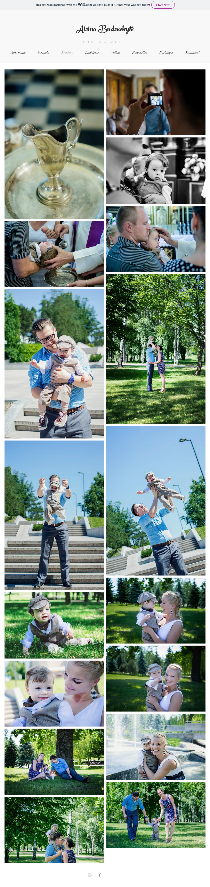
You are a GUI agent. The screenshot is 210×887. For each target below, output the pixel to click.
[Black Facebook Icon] (100, 875)
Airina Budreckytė (105, 30)
